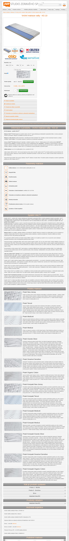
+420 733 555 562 (37, 499)
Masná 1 (44, 496)
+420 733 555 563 (48, 499)
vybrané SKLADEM (51, 41)
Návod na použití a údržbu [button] (46, 76)
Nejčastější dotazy (9, 507)
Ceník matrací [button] (43, 70)
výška (57, 22)
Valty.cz (6, 517)
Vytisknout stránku (44, 63)
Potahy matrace (33, 83)
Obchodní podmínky (9, 500)
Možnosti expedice (61, 83)
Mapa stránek (38, 540)
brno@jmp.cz (47, 500)
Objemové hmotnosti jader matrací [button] (48, 79)
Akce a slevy (44, 9)
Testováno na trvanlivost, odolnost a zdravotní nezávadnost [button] (52, 73)
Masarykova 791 (57, 496)
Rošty (9, 9)
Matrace (5, 9)
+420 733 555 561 (25, 499)
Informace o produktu (8, 83)
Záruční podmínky (9, 505)
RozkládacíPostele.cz (9, 510)
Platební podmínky (9, 502)
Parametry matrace (18, 83)
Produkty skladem (52, 83)
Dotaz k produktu (44, 60)
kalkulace (15, 461)
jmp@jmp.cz (36, 500)
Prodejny (64, 9)
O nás (6, 495)
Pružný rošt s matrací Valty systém (23, 12)
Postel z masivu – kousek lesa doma (28, 513)
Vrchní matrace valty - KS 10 (39, 12)
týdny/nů (52, 38)
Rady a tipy (51, 9)
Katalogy (58, 9)
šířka (49, 22)
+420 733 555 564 (60, 499)
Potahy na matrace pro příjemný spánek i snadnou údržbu (33, 508)
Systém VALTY (26, 83)
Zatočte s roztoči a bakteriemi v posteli (28, 515)
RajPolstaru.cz (8, 512)
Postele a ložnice (17, 9)
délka (40, 22)
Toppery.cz (7, 515)
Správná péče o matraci (25, 517)
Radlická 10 (33, 496)
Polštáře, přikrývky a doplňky (31, 9)
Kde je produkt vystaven (42, 83)
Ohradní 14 (22, 496)
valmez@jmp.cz (60, 500)
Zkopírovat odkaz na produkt (46, 66)
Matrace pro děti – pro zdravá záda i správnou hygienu (32, 510)
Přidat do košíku (56, 50)
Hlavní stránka (7, 12)
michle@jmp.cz (25, 500)
